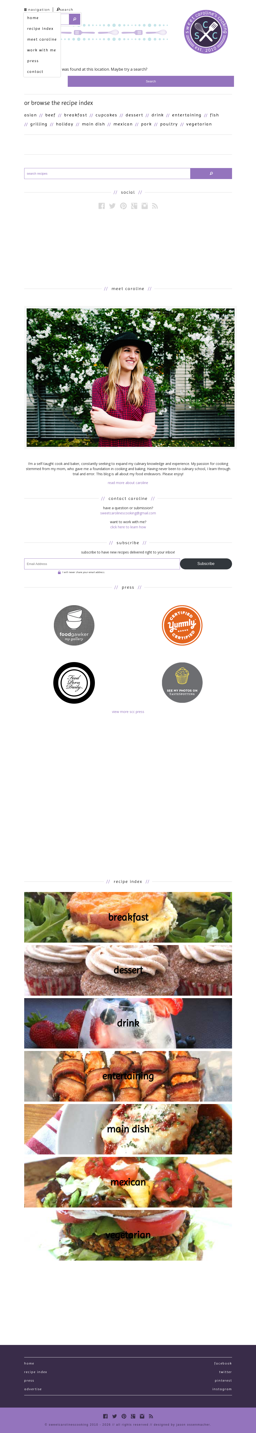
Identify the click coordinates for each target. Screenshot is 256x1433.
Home (29, 1363)
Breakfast (75, 114)
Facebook (223, 1363)
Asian (30, 114)
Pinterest (223, 1380)
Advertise (33, 1389)
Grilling (39, 123)
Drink (158, 114)
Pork (146, 123)
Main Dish (93, 123)
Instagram (222, 1389)
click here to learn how (128, 527)
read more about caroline (128, 482)
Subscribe (205, 564)
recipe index (40, 28)
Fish (214, 114)
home (33, 17)
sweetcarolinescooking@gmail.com (128, 513)
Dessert (134, 114)
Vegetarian (199, 123)
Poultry (169, 123)
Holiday (65, 123)
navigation (37, 9)
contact (35, 71)
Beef (50, 114)
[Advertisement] (128, 247)
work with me (41, 50)
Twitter (225, 1372)
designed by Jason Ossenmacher (182, 1424)
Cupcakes (106, 114)
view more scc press (128, 711)
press (33, 60)
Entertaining (187, 114)
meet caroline (42, 39)
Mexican (123, 123)
